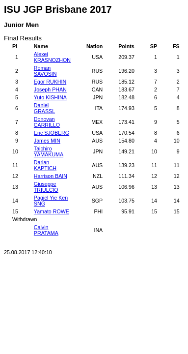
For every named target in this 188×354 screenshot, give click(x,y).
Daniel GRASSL (44, 108)
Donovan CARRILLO (47, 122)
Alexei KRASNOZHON (52, 57)
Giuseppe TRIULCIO (46, 187)
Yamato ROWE (51, 211)
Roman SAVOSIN (45, 71)
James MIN (47, 141)
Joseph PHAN (50, 89)
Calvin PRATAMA (46, 230)
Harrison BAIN (50, 176)
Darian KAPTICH (45, 165)
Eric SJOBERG (51, 133)
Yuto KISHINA (50, 97)
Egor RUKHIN (50, 82)
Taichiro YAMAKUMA (48, 151)
